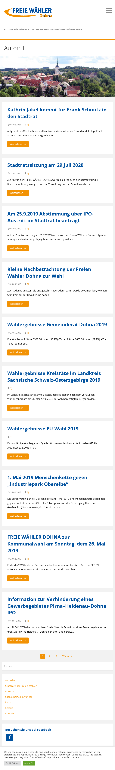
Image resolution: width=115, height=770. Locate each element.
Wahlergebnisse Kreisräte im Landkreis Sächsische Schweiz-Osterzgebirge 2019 (54, 376)
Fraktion (10, 691)
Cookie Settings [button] (12, 763)
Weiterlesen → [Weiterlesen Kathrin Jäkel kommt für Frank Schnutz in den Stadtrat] (18, 144)
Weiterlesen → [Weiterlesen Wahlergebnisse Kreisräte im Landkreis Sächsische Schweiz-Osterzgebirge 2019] (18, 407)
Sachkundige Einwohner (18, 697)
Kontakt (9, 713)
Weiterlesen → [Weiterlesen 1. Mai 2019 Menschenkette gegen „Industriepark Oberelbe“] (18, 516)
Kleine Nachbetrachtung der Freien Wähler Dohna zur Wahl (49, 272)
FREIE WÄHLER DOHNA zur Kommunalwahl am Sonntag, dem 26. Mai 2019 (56, 544)
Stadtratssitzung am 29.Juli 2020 (45, 165)
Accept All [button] (28, 763)
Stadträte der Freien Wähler (21, 686)
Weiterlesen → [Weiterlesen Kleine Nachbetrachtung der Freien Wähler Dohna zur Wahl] (18, 303)
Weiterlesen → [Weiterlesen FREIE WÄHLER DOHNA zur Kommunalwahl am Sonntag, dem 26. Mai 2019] (18, 578)
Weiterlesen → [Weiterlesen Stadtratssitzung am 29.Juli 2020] (18, 193)
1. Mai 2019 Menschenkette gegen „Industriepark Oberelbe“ (47, 480)
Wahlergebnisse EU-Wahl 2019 (42, 428)
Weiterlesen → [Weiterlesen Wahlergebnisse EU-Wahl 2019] (18, 456)
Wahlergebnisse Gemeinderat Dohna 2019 (57, 324)
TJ (28, 124)
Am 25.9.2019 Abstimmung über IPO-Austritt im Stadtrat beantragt (50, 217)
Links (8, 702)
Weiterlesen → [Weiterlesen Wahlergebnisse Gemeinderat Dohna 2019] (18, 352)
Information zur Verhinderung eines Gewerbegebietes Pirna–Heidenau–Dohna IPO (56, 606)
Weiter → (67, 656)
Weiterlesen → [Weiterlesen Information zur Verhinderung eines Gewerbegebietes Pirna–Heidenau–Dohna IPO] (18, 640)
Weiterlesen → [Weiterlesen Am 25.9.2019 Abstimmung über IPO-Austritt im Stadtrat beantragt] (18, 248)
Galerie (9, 708)
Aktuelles (10, 680)
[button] (110, 7)
